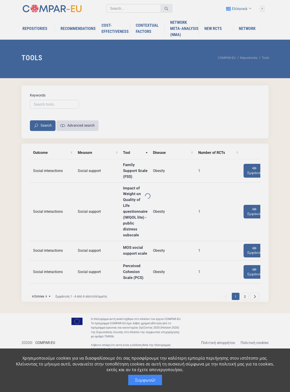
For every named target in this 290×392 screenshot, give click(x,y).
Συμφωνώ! (145, 380)
